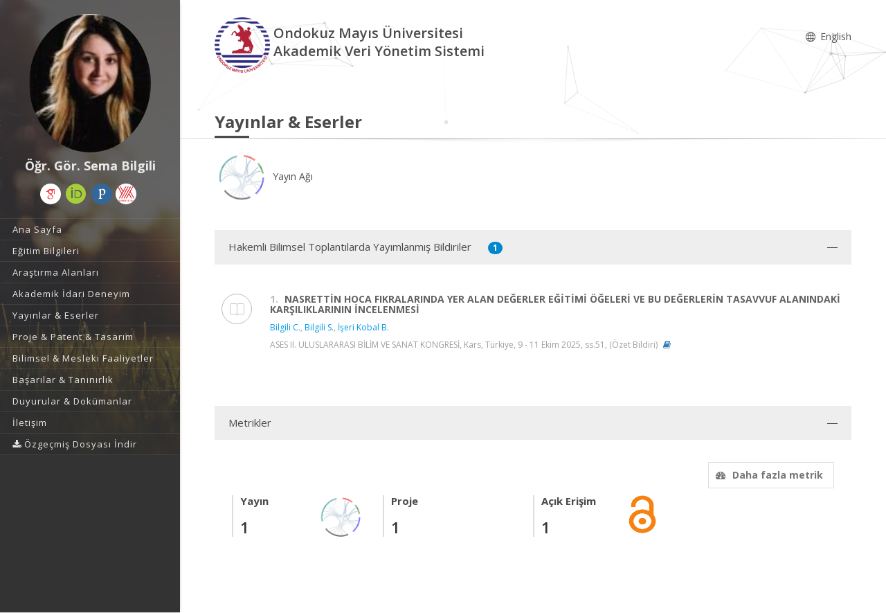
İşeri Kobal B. (363, 327)
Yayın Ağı (264, 176)
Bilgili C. (285, 327)
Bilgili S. (319, 327)
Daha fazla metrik (767, 474)
